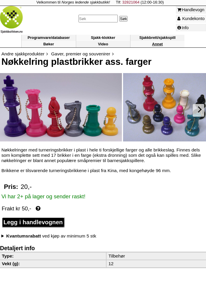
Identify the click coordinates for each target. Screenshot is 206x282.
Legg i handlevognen (33, 222)
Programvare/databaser (49, 38)
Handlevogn (191, 9)
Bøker (48, 44)
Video (103, 44)
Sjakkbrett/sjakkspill (157, 38)
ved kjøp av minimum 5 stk (51, 235)
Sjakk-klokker (103, 38)
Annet (157, 44)
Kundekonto (191, 18)
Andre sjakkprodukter (23, 53)
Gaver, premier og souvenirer (80, 53)
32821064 (130, 2)
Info (183, 27)
